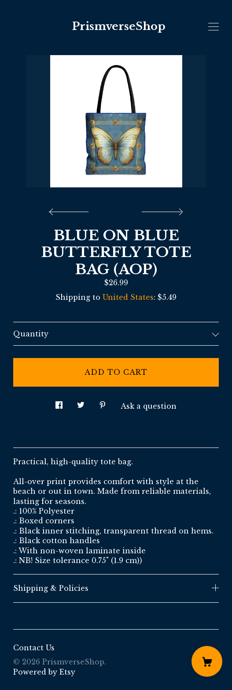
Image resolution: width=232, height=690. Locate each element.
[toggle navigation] (213, 26)
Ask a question (149, 406)
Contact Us (34, 647)
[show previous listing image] (71, 209)
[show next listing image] (161, 209)
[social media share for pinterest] (102, 402)
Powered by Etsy (44, 672)
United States (128, 297)
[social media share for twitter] (81, 402)
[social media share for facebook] (59, 402)
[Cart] (206, 661)
